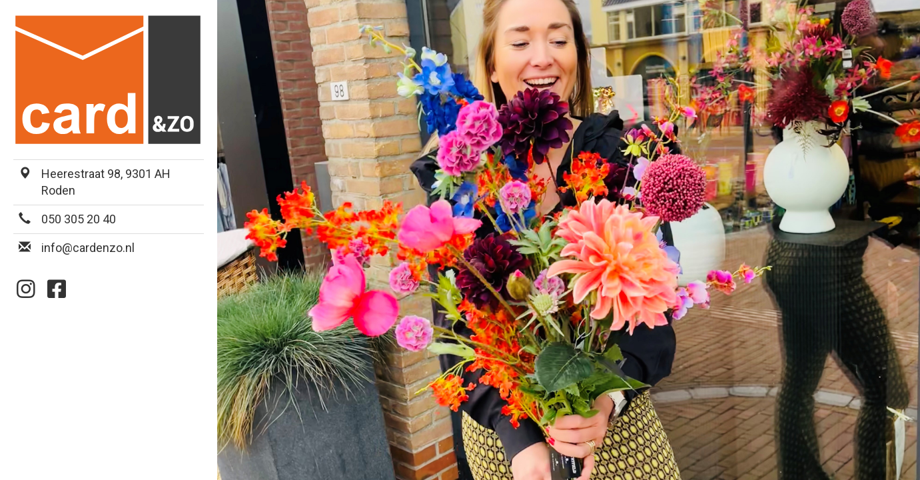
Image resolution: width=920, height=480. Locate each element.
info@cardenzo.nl (88, 248)
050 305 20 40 (78, 219)
